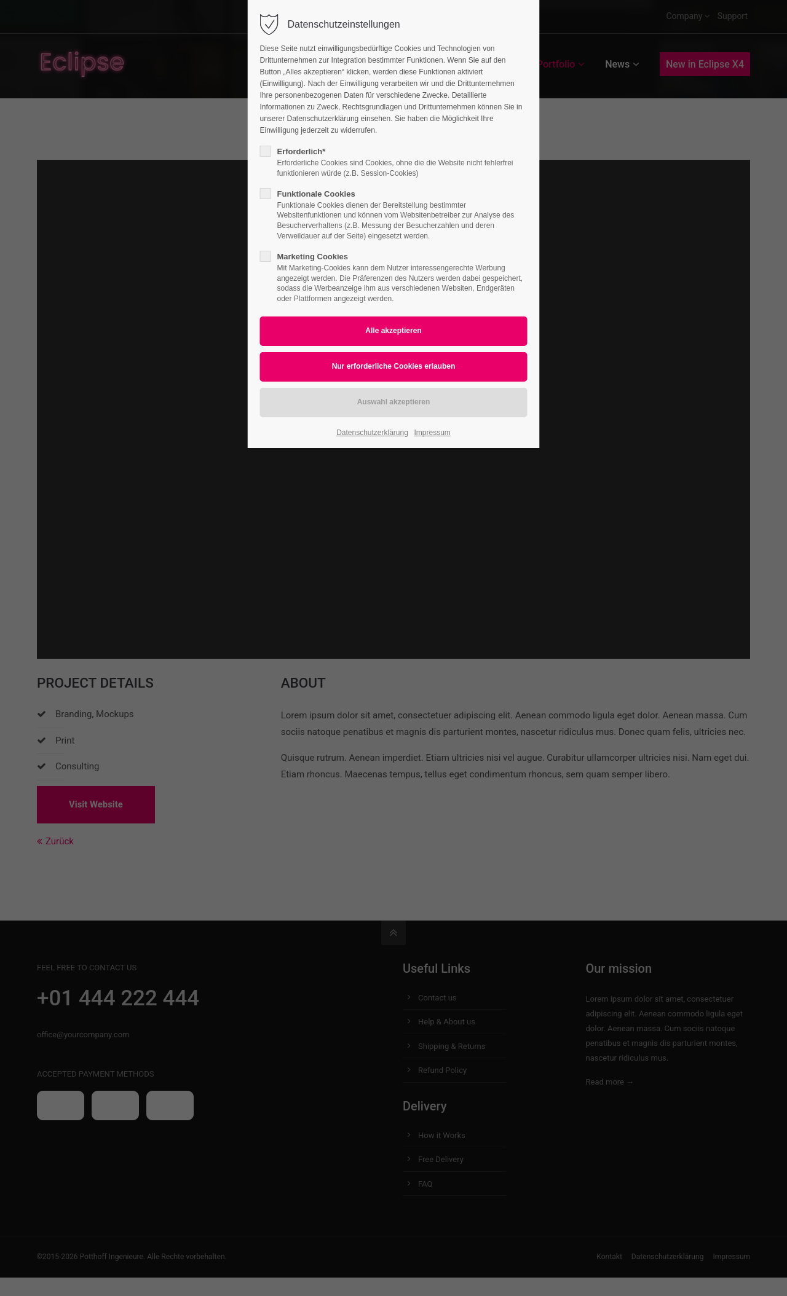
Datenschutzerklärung (372, 432)
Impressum (432, 432)
